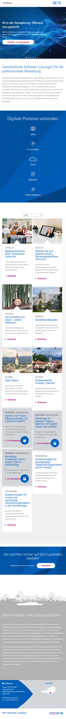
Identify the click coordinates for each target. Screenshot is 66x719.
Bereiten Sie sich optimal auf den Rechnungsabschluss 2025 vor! (46, 255)
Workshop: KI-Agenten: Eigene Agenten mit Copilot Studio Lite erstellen (46, 422)
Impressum (22, 712)
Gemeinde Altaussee (46, 319)
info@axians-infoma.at (10, 697)
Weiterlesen (11, 276)
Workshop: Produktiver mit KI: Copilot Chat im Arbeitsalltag (15, 460)
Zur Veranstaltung (14, 440)
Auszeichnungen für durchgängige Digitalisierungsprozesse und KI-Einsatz (48, 463)
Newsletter (46, 565)
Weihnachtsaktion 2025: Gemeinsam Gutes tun (15, 253)
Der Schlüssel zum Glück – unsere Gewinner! (15, 319)
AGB (4, 712)
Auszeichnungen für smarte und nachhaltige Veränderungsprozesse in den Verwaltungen (17, 500)
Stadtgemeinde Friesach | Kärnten (45, 381)
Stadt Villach (12, 380)
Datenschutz (12, 712)
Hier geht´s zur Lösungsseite (18, 42)
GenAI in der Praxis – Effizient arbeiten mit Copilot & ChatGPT (16, 418)
